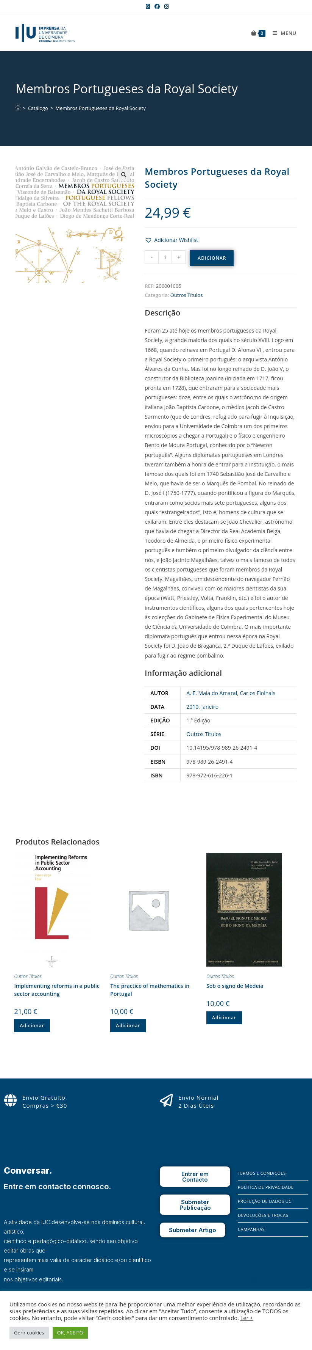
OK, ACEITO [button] (70, 1332)
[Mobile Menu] (281, 33)
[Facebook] (243, 1281)
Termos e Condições (262, 1173)
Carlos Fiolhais (257, 693)
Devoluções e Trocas (263, 1215)
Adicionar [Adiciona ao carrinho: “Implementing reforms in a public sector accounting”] (32, 1025)
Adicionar (212, 258)
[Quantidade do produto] (165, 257)
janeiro (209, 706)
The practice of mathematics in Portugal (149, 989)
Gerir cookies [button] (29, 1332)
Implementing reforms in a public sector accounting (56, 989)
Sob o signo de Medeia (235, 985)
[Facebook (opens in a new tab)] (157, 6)
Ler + (246, 1318)
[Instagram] (254, 1281)
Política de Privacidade (265, 1187)
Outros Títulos (186, 295)
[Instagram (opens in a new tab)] (165, 6)
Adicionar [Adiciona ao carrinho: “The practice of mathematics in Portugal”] (128, 1025)
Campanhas (251, 1229)
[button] (171, 240)
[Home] (18, 108)
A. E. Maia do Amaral (211, 693)
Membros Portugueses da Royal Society (100, 108)
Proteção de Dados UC (265, 1201)
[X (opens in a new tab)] (148, 6)
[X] (264, 1281)
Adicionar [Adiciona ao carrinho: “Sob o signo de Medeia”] (224, 1017)
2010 (192, 706)
